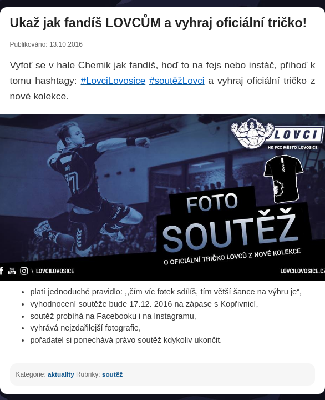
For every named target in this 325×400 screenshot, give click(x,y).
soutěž (112, 374)
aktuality (61, 374)
